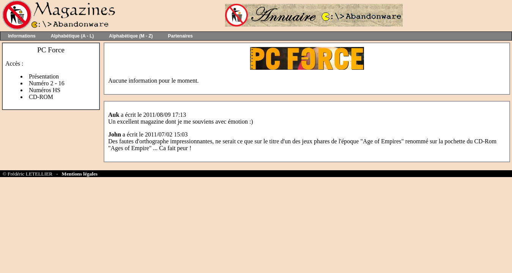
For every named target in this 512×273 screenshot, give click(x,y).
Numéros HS (44, 90)
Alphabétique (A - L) (72, 36)
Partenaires (180, 36)
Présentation (44, 76)
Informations (22, 36)
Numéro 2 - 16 (47, 83)
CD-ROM (41, 97)
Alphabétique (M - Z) (131, 36)
